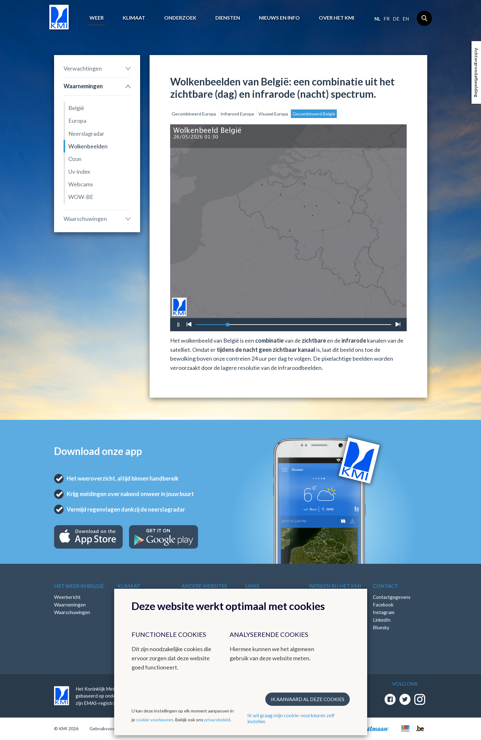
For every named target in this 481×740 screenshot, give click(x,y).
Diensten (227, 18)
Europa (77, 120)
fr (387, 19)
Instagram (383, 612)
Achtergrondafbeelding (476, 72)
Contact (385, 586)
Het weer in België (79, 586)
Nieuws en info (279, 18)
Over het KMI (336, 18)
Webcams (80, 184)
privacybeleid (217, 719)
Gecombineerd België (314, 113)
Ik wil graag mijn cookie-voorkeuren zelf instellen (291, 718)
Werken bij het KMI (335, 586)
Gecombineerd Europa (194, 113)
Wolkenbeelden (88, 146)
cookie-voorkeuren (154, 719)
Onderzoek (180, 18)
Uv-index (79, 171)
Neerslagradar (86, 133)
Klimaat (134, 18)
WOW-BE (80, 196)
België (76, 107)
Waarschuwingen (85, 218)
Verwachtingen (83, 68)
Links (252, 586)
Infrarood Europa (237, 113)
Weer (96, 18)
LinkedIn (382, 620)
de (396, 19)
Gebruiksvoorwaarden (111, 728)
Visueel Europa (273, 113)
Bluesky (381, 627)
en (406, 19)
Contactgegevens (391, 597)
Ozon (75, 158)
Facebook (383, 604)
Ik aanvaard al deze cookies (307, 699)
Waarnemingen (83, 86)
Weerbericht (67, 597)
